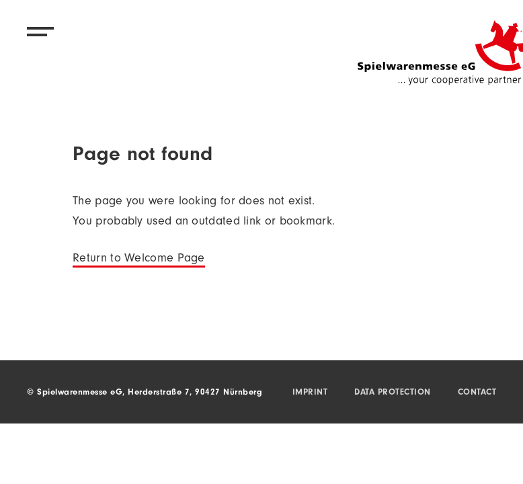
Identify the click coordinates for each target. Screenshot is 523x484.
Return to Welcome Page (139, 259)
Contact (477, 393)
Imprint (310, 393)
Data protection (392, 393)
